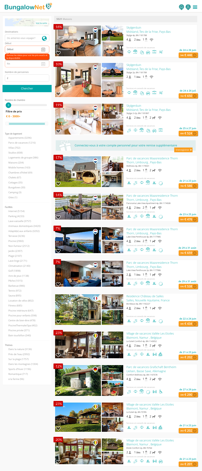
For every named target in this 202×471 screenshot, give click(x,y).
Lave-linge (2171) (17, 260)
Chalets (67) (14, 177)
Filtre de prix (14, 111)
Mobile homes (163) (19, 167)
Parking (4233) (16, 216)
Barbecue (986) (16, 285)
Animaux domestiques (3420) (24, 226)
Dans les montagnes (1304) (23, 364)
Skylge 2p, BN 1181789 (136, 72)
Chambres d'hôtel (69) (20, 172)
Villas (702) (14, 147)
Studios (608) (15, 152)
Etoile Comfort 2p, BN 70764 (139, 447)
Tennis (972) (14, 290)
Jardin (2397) (15, 250)
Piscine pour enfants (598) (22, 315)
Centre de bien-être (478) (21, 320)
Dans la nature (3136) (20, 349)
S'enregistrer (188, 7)
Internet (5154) (16, 211)
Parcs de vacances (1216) (22, 142)
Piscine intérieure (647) (20, 310)
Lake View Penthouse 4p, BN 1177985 (143, 236)
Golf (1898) (14, 270)
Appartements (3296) (19, 137)
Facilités (8, 207)
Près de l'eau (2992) (19, 354)
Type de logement (13, 133)
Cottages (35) (15, 182)
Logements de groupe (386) (23, 157)
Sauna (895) (14, 295)
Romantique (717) (18, 374)
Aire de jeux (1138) (18, 275)
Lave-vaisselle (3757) (19, 221)
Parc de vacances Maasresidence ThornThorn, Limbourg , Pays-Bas (152, 160)
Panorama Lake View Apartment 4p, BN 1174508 (148, 203)
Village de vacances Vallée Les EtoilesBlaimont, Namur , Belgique (150, 335)
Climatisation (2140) (19, 265)
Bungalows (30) (16, 187)
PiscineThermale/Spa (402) (22, 325)
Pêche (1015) (15, 280)
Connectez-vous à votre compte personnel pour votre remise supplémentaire (126, 145)
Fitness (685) (15, 305)
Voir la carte (41, 23)
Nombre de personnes (17, 72)
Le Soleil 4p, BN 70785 (136, 412)
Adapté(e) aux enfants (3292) (23, 231)
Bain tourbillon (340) (19, 335)
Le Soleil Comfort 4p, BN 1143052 (141, 341)
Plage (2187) (15, 255)
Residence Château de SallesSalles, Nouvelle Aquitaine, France (148, 298)
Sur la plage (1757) (18, 359)
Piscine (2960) (16, 241)
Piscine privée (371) (19, 330)
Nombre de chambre (15, 100)
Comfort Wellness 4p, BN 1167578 (141, 374)
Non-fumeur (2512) (18, 245)
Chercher (27, 88)
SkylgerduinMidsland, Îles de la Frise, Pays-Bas (148, 30)
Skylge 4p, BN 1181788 (136, 35)
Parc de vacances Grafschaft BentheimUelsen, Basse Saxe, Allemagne (151, 369)
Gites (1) (12, 197)
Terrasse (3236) (16, 235)
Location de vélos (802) (20, 300)
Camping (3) (14, 192)
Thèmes (8, 345)
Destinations (11, 31)
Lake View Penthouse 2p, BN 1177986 (143, 270)
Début (8, 43)
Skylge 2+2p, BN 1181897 (137, 113)
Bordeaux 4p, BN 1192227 (138, 303)
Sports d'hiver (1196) (19, 369)
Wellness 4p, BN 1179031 (137, 165)
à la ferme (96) (16, 379)
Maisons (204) (16, 162)
